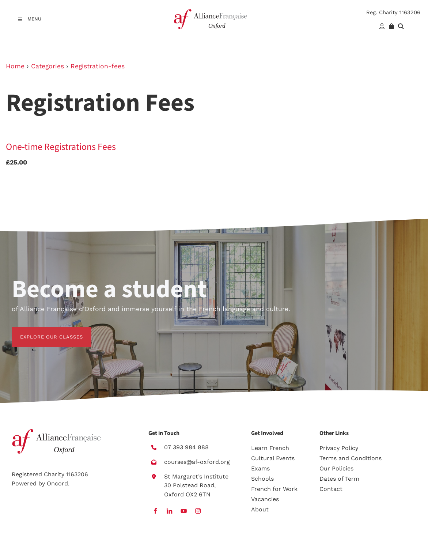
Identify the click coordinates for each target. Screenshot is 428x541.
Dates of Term (339, 478)
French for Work (274, 488)
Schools (262, 478)
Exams (260, 468)
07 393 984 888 (186, 447)
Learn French (270, 447)
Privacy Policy (338, 447)
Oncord (57, 483)
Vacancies (265, 499)
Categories (47, 66)
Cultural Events (273, 458)
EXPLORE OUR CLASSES (43, 331)
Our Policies (336, 468)
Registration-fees (98, 66)
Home (15, 66)
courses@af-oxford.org (197, 461)
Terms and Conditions (350, 458)
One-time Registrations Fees (61, 147)
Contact (330, 488)
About (260, 509)
